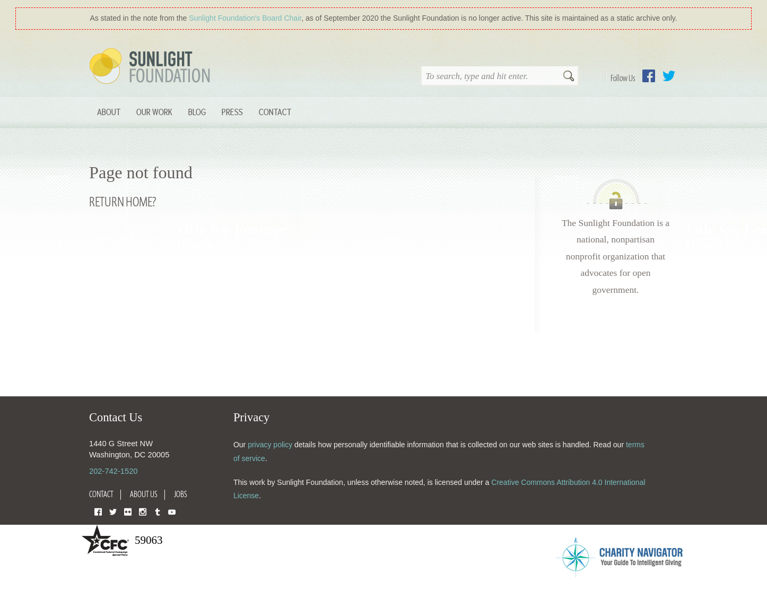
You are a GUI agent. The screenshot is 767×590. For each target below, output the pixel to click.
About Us (144, 494)
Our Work (154, 111)
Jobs (180, 494)
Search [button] (568, 77)
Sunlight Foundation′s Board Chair (245, 18)
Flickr (128, 511)
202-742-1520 (113, 471)
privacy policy (270, 444)
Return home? (122, 201)
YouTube (172, 511)
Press (232, 111)
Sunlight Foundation (151, 67)
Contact (275, 111)
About (108, 111)
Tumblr (157, 511)
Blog (197, 111)
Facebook (648, 76)
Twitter (669, 76)
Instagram (142, 511)
